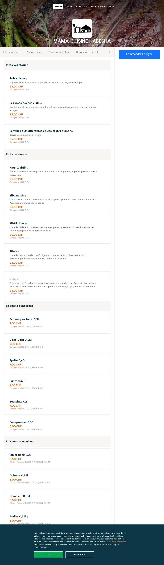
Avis (69, 6)
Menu (58, 6)
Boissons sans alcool (59, 52)
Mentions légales (102, 6)
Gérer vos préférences (116, 541)
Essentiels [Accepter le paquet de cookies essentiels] (79, 554)
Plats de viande (34, 52)
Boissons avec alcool (87, 52)
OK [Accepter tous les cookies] (48, 554)
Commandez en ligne (139, 54)
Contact (81, 6)
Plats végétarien (11, 52)
